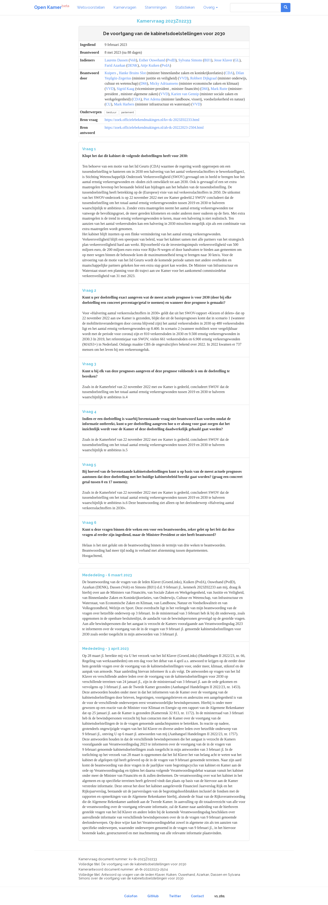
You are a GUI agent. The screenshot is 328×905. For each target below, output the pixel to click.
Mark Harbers (124, 104)
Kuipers (110, 73)
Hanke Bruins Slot (132, 73)
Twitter (175, 896)
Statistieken (185, 7)
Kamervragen (124, 7)
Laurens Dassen (116, 60)
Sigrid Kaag (125, 89)
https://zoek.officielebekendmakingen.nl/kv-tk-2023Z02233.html (152, 120)
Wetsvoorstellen (91, 7)
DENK (133, 65)
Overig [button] (210, 7)
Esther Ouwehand (152, 60)
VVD (183, 78)
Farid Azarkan (115, 65)
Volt (133, 60)
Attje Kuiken (150, 65)
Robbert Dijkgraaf (203, 78)
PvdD (171, 60)
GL (237, 60)
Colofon (130, 896)
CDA (229, 73)
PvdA (165, 65)
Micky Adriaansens (164, 83)
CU (108, 104)
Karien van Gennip (185, 94)
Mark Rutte (219, 89)
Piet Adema (152, 99)
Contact (197, 896)
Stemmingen (156, 7)
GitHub (153, 896)
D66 (144, 83)
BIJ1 (207, 60)
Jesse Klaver (223, 60)
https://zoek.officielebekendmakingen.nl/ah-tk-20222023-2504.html (154, 127)
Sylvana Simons (190, 60)
